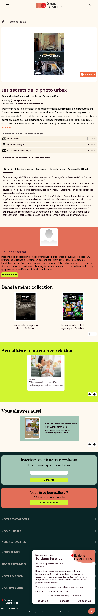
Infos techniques (24, 169)
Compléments (57, 169)
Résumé (8, 169)
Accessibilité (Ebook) (78, 169)
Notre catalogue (18, 21)
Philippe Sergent (23, 100)
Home (3, 22)
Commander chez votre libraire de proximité (25, 157)
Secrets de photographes (29, 103)
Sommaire (41, 169)
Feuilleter (87, 74)
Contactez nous (49, 502)
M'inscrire (49, 479)
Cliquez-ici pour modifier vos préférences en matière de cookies (49, 612)
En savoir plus (9, 274)
